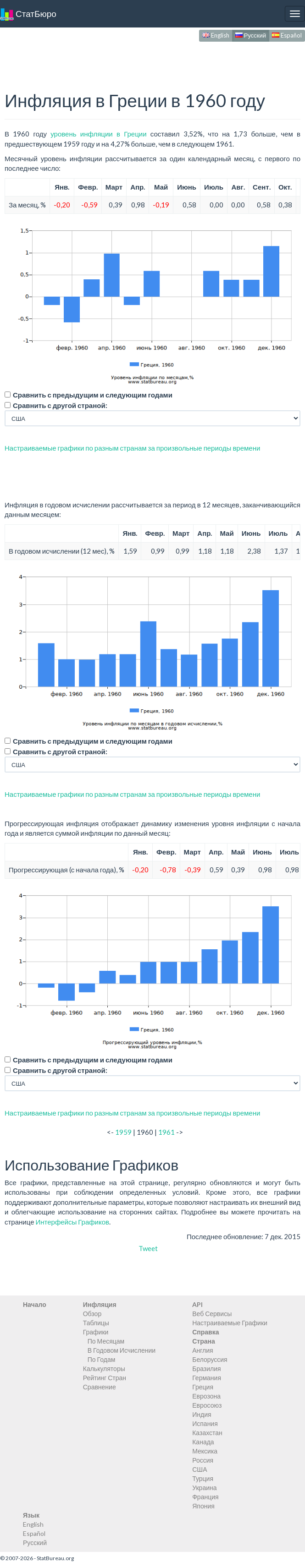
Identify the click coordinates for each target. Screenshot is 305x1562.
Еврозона (206, 1396)
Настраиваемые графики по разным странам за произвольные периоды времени (132, 448)
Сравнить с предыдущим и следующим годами (92, 395)
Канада (203, 1442)
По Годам (102, 1359)
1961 (166, 1132)
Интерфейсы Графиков (72, 1222)
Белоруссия (209, 1359)
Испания (205, 1423)
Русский (250, 35)
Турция (202, 1478)
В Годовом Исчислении (121, 1350)
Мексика (204, 1451)
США (199, 1469)
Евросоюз (207, 1405)
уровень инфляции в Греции (98, 134)
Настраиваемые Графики (229, 1323)
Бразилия (206, 1368)
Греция (202, 1387)
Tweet (148, 1248)
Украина (204, 1487)
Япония (203, 1506)
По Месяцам (106, 1341)
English (215, 35)
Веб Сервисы (212, 1313)
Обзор (92, 1313)
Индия (201, 1414)
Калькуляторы (104, 1368)
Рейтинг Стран (104, 1378)
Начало (34, 1304)
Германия (206, 1378)
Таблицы (96, 1323)
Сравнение (99, 1387)
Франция (205, 1497)
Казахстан (207, 1433)
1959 (123, 1132)
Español (287, 35)
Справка (205, 1332)
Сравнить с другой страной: (60, 405)
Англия (202, 1350)
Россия (202, 1460)
